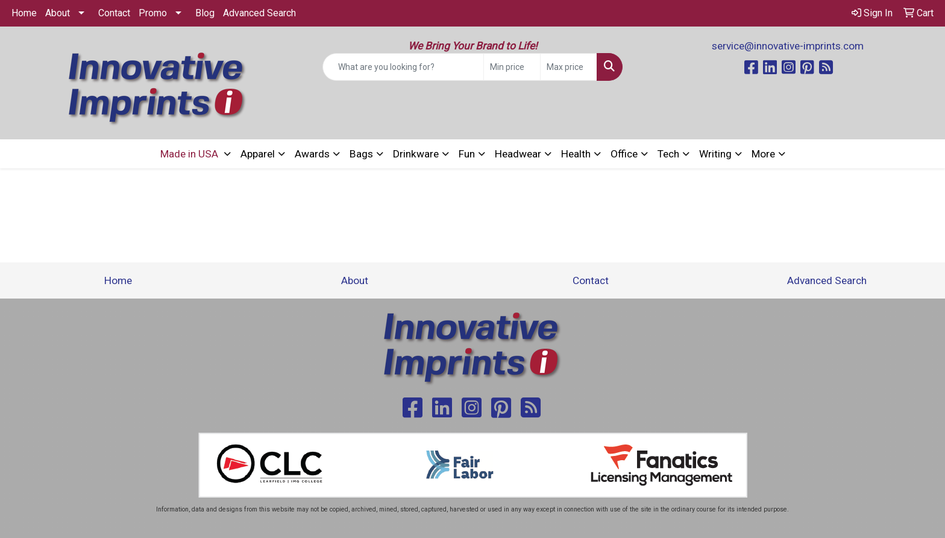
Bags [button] (361, 154)
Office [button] (624, 154)
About (57, 13)
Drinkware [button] (416, 154)
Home (24, 13)
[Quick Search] (403, 67)
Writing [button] (715, 154)
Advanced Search (259, 13)
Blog (205, 13)
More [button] (763, 154)
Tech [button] (668, 154)
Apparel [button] (257, 154)
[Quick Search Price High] (568, 67)
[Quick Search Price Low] (512, 67)
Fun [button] (467, 154)
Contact (114, 13)
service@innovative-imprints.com (788, 46)
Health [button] (576, 154)
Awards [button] (312, 154)
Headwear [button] (518, 154)
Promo (153, 13)
